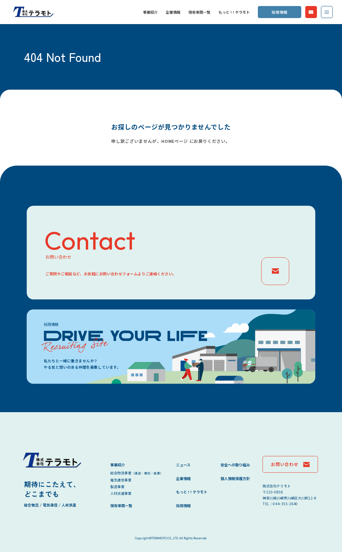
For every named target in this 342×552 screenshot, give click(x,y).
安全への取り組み (235, 464)
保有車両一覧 (199, 12)
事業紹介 (150, 12)
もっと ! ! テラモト (234, 12)
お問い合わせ (311, 12)
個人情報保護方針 (235, 478)
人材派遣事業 (120, 493)
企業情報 (173, 12)
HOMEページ (174, 141)
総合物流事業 (136, 472)
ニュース (183, 464)
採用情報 (280, 12)
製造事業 (117, 486)
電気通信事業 (120, 479)
